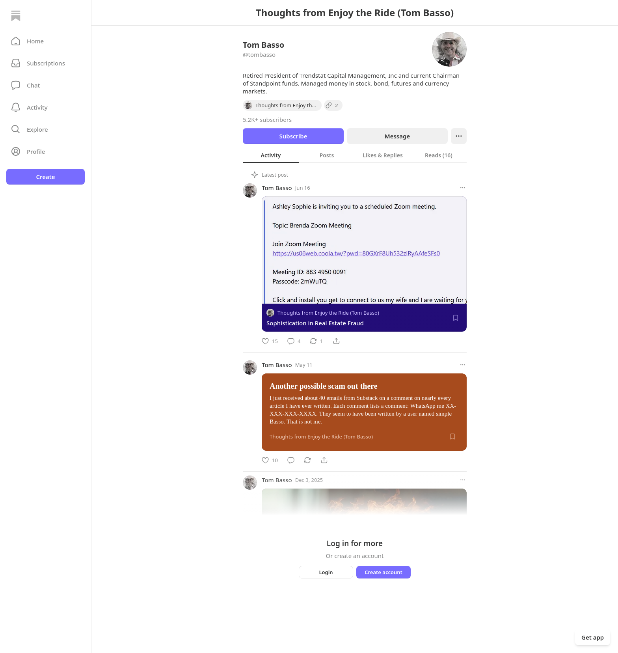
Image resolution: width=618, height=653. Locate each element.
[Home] (15, 15)
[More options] (462, 187)
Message (397, 136)
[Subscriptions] (45, 63)
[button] (45, 41)
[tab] (271, 155)
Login (326, 572)
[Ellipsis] (459, 136)
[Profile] (45, 151)
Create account (383, 572)
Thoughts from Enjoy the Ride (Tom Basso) (328, 312)
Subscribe (293, 136)
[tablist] (355, 155)
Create (45, 177)
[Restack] (316, 341)
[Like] (270, 341)
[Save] (455, 318)
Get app (592, 637)
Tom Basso (277, 188)
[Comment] (293, 341)
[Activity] (45, 107)
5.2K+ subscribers (267, 119)
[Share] (336, 341)
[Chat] (45, 85)
